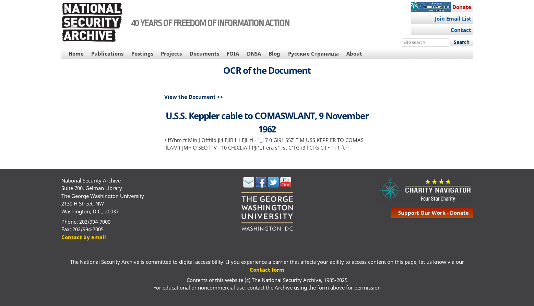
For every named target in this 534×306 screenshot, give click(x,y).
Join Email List (453, 18)
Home (76, 53)
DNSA (254, 53)
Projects (171, 53)
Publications (107, 53)
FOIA (233, 53)
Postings (142, 53)
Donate (461, 6)
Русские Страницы (313, 53)
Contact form (267, 269)
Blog (274, 53)
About (354, 53)
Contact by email (83, 237)
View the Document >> (193, 96)
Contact (461, 29)
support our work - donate (433, 212)
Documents (204, 53)
